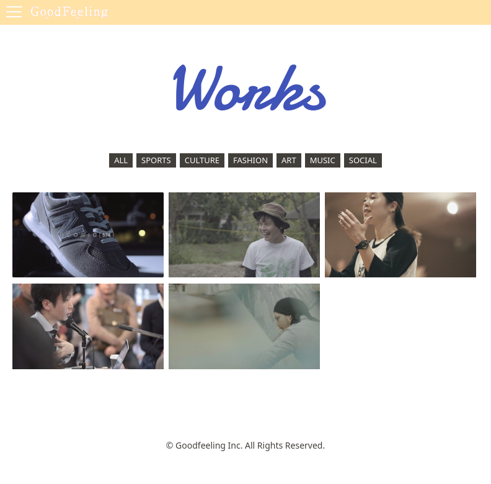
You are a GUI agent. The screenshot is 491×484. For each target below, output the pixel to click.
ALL (121, 160)
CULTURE (202, 160)
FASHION (250, 160)
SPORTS (156, 160)
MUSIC (322, 160)
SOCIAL (363, 160)
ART (288, 160)
